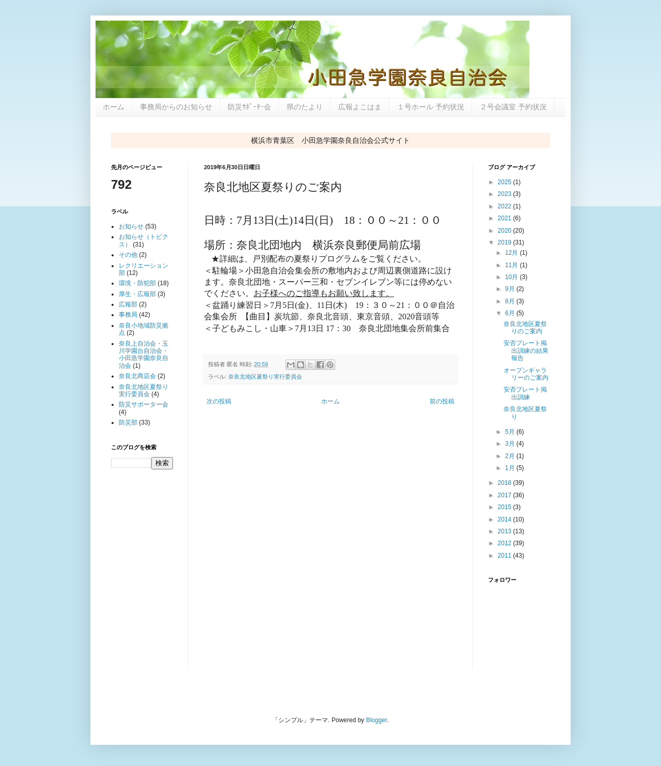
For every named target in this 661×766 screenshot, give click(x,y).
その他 (128, 254)
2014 (505, 519)
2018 (505, 482)
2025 (505, 182)
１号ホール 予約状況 (430, 107)
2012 (505, 543)
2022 (505, 206)
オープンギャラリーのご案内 (525, 374)
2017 (505, 495)
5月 (510, 431)
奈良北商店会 (137, 376)
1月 (510, 467)
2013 (505, 531)
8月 (510, 301)
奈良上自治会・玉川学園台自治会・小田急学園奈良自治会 (143, 354)
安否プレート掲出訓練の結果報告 (525, 350)
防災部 (128, 422)
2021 (505, 218)
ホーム (113, 107)
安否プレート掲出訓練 (525, 393)
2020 (505, 230)
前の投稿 (442, 401)
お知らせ (131, 226)
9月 (510, 288)
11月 (512, 265)
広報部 (128, 304)
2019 (505, 242)
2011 (505, 555)
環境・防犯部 (137, 283)
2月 (510, 456)
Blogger (376, 720)
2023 (505, 194)
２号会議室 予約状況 (513, 107)
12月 (512, 252)
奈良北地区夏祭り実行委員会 (265, 376)
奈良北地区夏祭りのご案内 (525, 327)
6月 (510, 313)
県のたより (305, 107)
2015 (505, 507)
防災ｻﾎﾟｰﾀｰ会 (249, 107)
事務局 (128, 314)
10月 (512, 277)
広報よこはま (360, 107)
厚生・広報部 (137, 294)
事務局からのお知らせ (176, 107)
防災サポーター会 (143, 404)
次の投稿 (219, 401)
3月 (510, 443)
